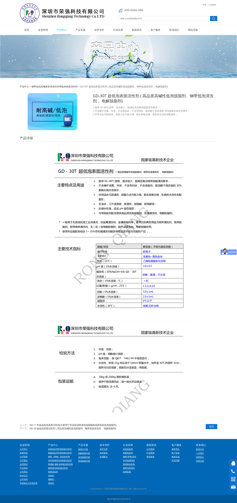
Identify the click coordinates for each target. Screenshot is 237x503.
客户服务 (155, 29)
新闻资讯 (137, 29)
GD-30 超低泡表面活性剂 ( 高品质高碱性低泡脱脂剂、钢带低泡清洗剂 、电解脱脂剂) (73, 428)
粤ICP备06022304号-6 (118, 499)
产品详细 (26, 138)
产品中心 (62, 29)
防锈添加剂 (53, 472)
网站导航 (193, 29)
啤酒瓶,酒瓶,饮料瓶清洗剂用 (60, 464)
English (213, 4)
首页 (26, 29)
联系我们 (174, 29)
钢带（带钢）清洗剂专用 (59, 457)
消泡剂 (51, 476)
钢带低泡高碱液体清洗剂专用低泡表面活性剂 (54, 86)
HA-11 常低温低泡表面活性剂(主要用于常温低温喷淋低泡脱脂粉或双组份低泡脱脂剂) (73, 424)
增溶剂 (51, 483)
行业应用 (118, 29)
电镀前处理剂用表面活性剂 (60, 453)
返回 (211, 426)
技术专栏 (99, 29)
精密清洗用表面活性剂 (58, 468)
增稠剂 (51, 479)
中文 (205, 4)
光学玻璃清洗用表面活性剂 (60, 460)
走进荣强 (43, 29)
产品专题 (80, 29)
